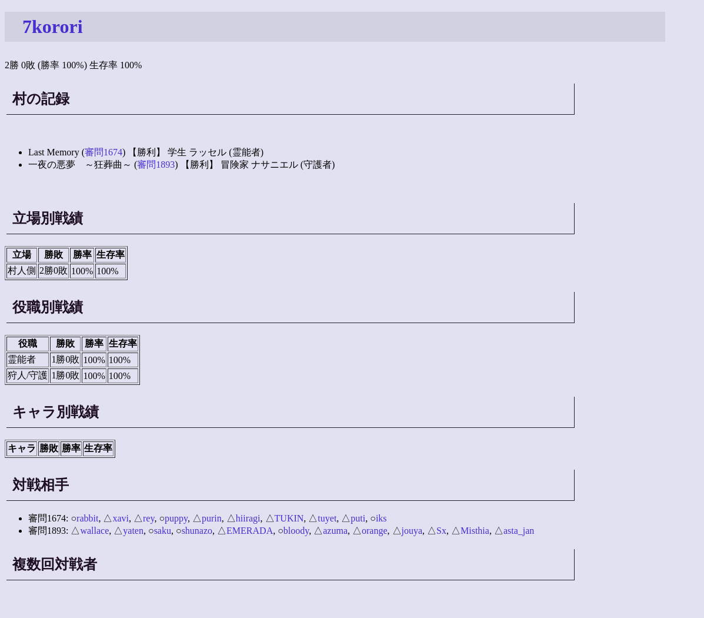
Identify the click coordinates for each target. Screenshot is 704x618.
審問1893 (156, 165)
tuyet (327, 518)
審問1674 (103, 152)
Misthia (475, 531)
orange (375, 531)
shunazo (197, 531)
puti (358, 518)
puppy (176, 518)
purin (212, 518)
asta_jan (518, 531)
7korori (52, 26)
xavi (120, 518)
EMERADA (249, 531)
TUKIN (289, 518)
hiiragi (248, 518)
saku (162, 531)
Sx (441, 531)
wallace (94, 531)
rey (148, 518)
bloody (296, 531)
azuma (335, 531)
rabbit (87, 518)
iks (381, 518)
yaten (133, 531)
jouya (412, 531)
